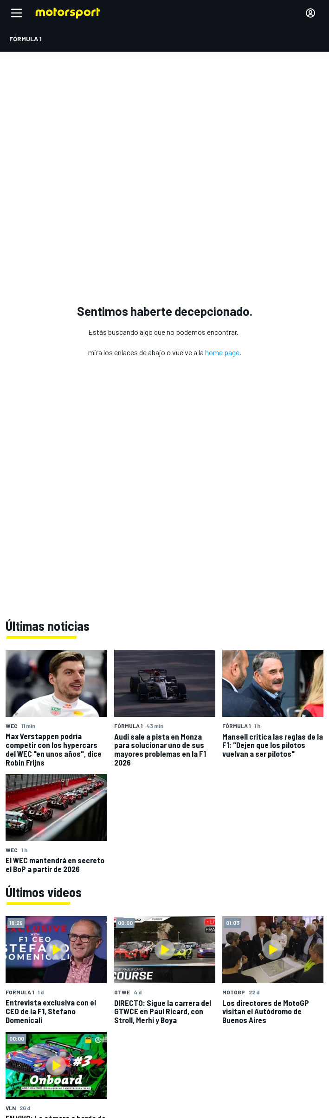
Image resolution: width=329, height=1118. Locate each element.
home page (222, 352)
